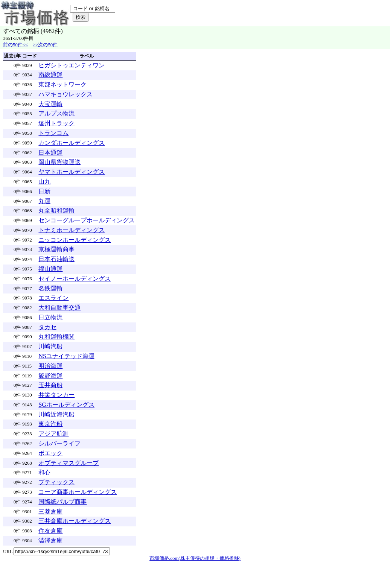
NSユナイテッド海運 (66, 356)
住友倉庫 (50, 531)
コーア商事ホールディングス (77, 492)
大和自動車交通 (59, 307)
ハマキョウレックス (65, 94)
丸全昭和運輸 (56, 210)
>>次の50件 (45, 44)
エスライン (53, 298)
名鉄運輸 (50, 288)
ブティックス (56, 482)
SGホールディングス (66, 404)
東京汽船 (50, 424)
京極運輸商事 (56, 249)
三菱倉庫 (50, 511)
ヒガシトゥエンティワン (71, 65)
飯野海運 (50, 375)
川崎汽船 (50, 346)
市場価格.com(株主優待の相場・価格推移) (195, 558)
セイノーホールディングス (74, 278)
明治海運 (50, 366)
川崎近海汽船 (56, 414)
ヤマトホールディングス (71, 172)
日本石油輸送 (56, 259)
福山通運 (50, 269)
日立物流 (50, 317)
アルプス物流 (56, 113)
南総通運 (50, 74)
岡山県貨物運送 (59, 162)
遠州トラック (56, 123)
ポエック (50, 453)
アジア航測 (53, 433)
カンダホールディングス (71, 143)
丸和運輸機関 (56, 336)
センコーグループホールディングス (86, 220)
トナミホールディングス (71, 230)
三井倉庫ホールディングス (74, 521)
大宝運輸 (50, 104)
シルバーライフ (59, 443)
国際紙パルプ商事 (62, 502)
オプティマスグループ (68, 463)
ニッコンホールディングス (74, 240)
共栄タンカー (56, 395)
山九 (44, 181)
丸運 (44, 201)
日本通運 (50, 152)
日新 (44, 191)
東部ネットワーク (62, 84)
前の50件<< (15, 44)
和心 (44, 472)
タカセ (47, 327)
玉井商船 (50, 385)
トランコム (53, 133)
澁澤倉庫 (50, 540)
